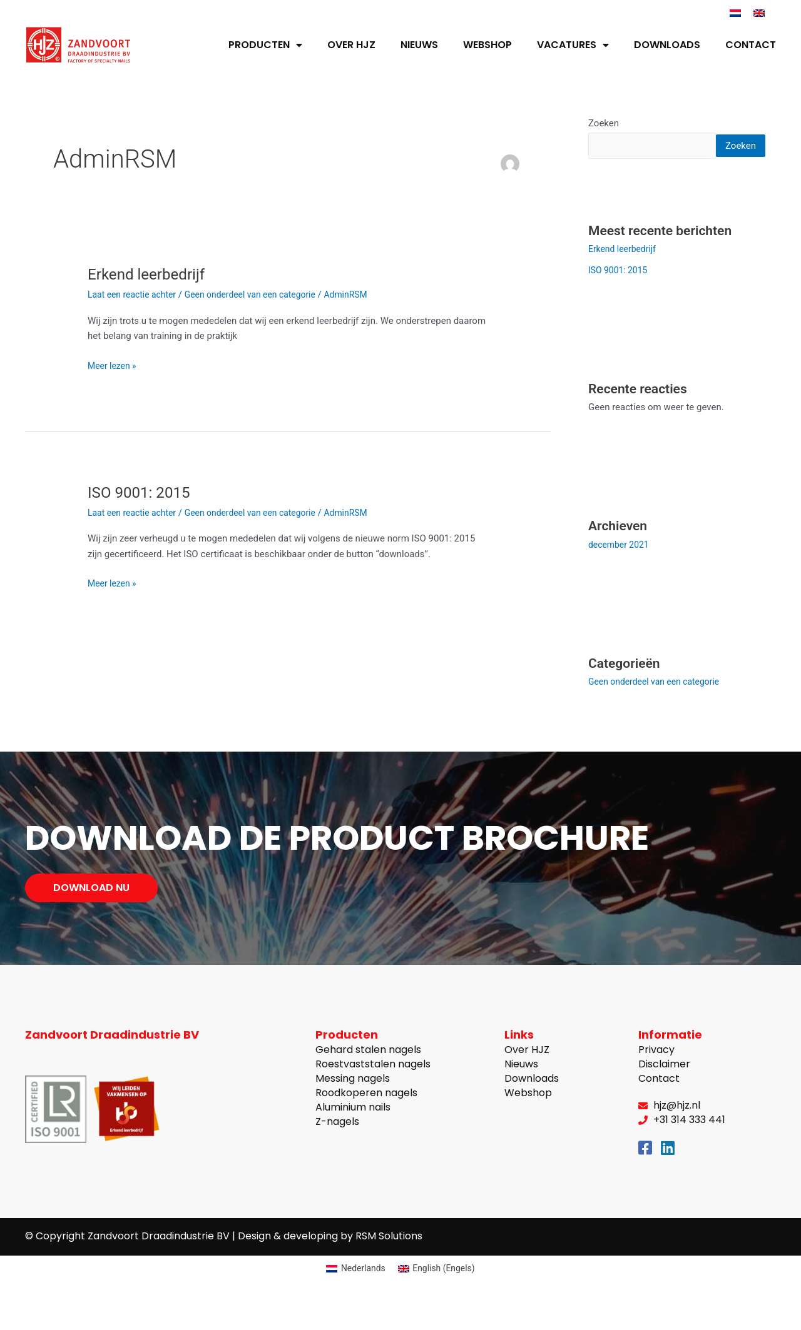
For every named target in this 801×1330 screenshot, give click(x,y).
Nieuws (419, 45)
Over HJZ (351, 45)
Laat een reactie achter (135, 294)
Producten (265, 45)
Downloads (667, 45)
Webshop (487, 45)
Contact (750, 45)
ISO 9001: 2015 (143, 492)
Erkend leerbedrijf (151, 273)
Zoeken (603, 123)
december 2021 (620, 568)
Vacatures (573, 45)
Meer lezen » (114, 364)
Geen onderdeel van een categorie (262, 294)
